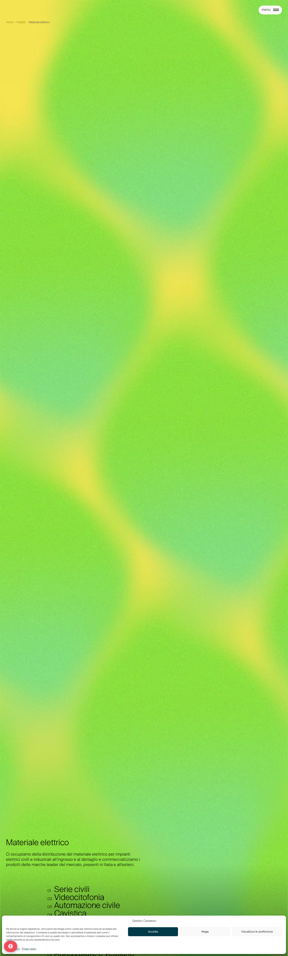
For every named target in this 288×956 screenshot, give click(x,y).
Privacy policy (29, 948)
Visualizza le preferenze (257, 931)
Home (9, 22)
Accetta (153, 931)
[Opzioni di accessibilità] (10, 946)
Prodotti (21, 22)
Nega (205, 931)
